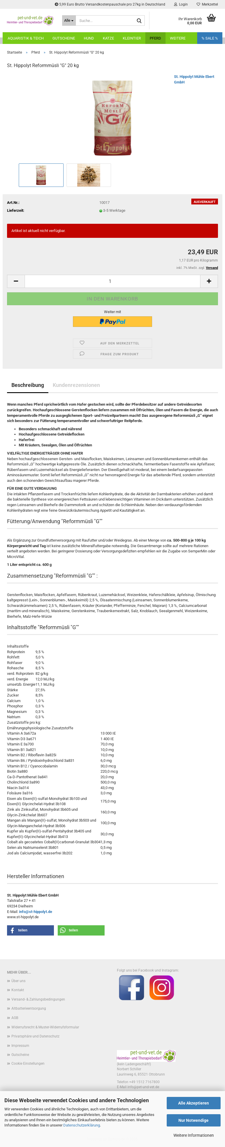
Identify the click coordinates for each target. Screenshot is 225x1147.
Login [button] (181, 4)
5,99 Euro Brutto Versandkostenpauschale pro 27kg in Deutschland (110, 4)
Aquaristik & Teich (26, 38)
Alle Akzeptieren (193, 1103)
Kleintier (132, 38)
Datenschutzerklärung (81, 1125)
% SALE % (210, 38)
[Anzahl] (112, 281)
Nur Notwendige (193, 1120)
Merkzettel (207, 4)
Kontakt (17, 990)
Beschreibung (27, 385)
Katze (108, 38)
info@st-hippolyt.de (35, 911)
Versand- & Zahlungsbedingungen (38, 999)
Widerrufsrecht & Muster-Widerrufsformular (45, 1027)
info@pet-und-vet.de (143, 1087)
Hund (89, 38)
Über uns (18, 981)
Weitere (177, 38)
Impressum (20, 1046)
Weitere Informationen (193, 1135)
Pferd (155, 38)
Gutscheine (63, 38)
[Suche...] (69, 20)
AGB (14, 1018)
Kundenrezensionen (76, 385)
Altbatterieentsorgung (28, 1008)
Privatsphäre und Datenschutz (35, 1036)
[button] (16, 281)
